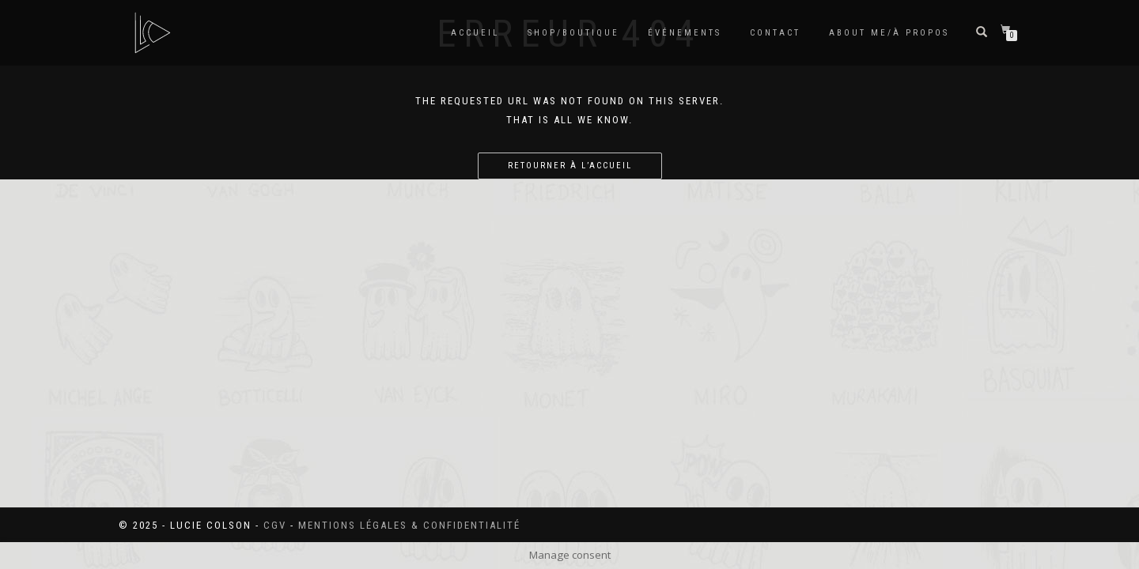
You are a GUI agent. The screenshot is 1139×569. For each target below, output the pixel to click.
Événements (684, 33)
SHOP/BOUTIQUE (573, 33)
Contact (775, 33)
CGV (274, 525)
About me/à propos (889, 33)
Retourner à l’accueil (570, 165)
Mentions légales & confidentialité (409, 525)
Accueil (475, 33)
